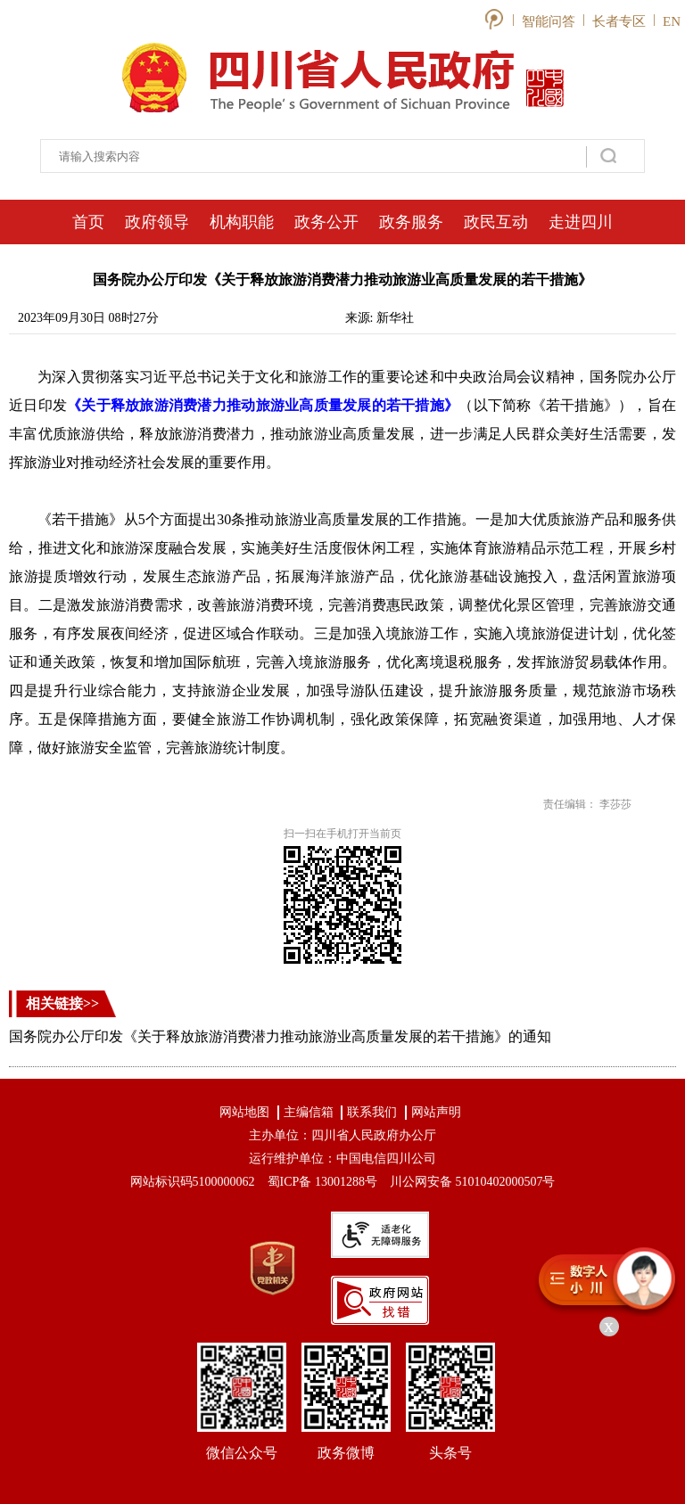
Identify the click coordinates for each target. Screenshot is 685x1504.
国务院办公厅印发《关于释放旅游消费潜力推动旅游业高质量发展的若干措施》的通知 (280, 1036)
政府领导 (157, 222)
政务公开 (326, 222)
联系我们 (372, 1112)
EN (672, 21)
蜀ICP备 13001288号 (322, 1181)
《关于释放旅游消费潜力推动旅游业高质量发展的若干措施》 (262, 405)
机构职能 (242, 222)
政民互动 (496, 222)
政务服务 (411, 222)
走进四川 (581, 222)
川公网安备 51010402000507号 (473, 1181)
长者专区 (619, 21)
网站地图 (244, 1112)
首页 (88, 222)
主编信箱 (309, 1112)
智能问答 (548, 21)
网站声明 (436, 1112)
